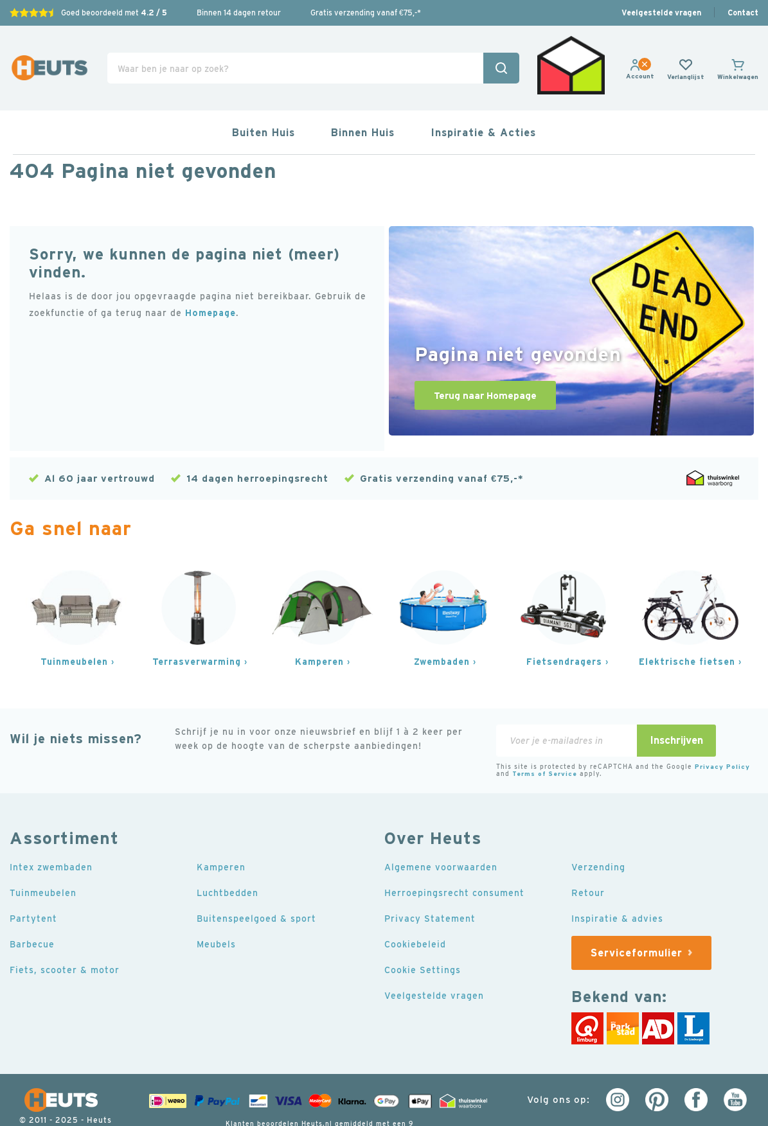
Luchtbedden (227, 859)
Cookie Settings (422, 936)
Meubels (216, 911)
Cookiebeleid (415, 911)
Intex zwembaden (51, 834)
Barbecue (32, 911)
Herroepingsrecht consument (454, 859)
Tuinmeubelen (74, 628)
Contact (743, 12)
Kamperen (319, 628)
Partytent (33, 885)
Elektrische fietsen (687, 628)
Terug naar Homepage (485, 362)
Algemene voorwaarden (440, 834)
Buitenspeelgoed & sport (256, 885)
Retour (588, 859)
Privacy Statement (430, 885)
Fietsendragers (564, 628)
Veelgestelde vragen (661, 12)
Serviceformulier (637, 919)
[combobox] (313, 51)
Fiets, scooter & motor (65, 936)
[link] (640, 60)
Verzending (598, 834)
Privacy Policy (722, 733)
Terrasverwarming (196, 628)
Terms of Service (544, 740)
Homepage (210, 280)
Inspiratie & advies (617, 885)
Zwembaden (442, 628)
